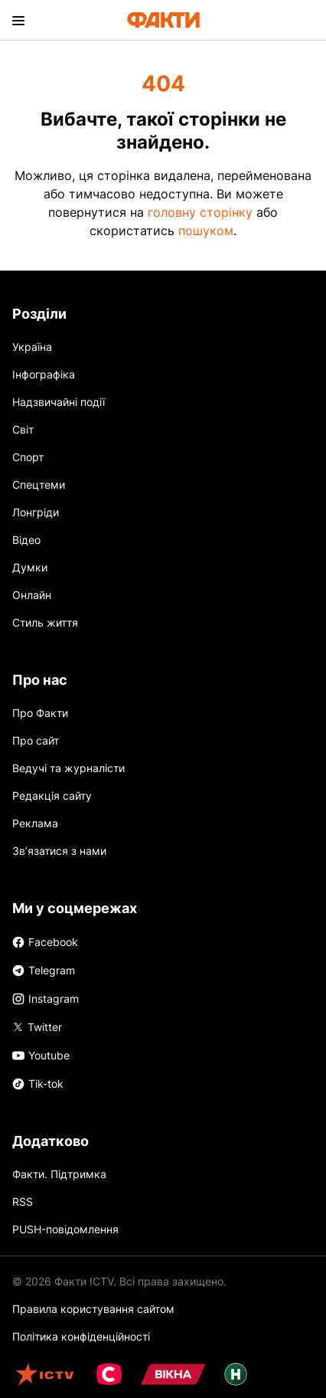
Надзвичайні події (58, 401)
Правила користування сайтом (93, 1308)
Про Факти (40, 712)
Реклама (35, 823)
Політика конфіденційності (81, 1336)
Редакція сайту (52, 795)
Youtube (41, 1055)
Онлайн (31, 594)
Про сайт (35, 740)
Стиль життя (45, 622)
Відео (26, 539)
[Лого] (163, 20)
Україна (32, 346)
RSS (22, 1201)
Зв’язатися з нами (59, 850)
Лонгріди (35, 512)
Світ (23, 429)
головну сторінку (200, 212)
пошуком (205, 230)
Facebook (45, 941)
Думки (29, 567)
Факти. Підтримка (59, 1173)
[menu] (18, 20)
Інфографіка (43, 374)
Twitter (37, 1026)
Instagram (45, 998)
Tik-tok (38, 1083)
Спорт (28, 456)
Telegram (43, 970)
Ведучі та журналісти (68, 767)
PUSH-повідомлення (65, 1229)
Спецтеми (38, 484)
